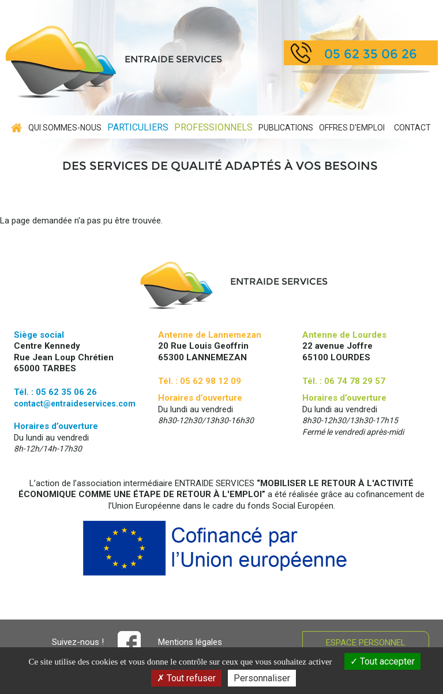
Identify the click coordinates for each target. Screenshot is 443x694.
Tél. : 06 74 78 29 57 (343, 381)
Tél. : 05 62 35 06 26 (55, 392)
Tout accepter (382, 661)
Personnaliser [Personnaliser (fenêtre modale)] (262, 678)
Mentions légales (190, 642)
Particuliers (137, 127)
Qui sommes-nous (65, 127)
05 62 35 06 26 (370, 54)
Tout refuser (186, 678)
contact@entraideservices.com (75, 403)
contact (412, 127)
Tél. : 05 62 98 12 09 (199, 381)
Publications (285, 127)
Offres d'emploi (352, 127)
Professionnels (213, 127)
